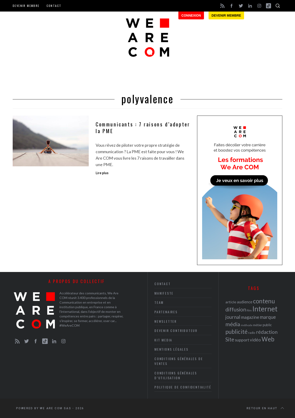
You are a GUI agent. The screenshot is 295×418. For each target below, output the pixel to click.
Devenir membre (26, 6)
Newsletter (165, 321)
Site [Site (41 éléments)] (229, 339)
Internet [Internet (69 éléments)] (264, 309)
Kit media (163, 339)
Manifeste (164, 293)
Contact (54, 6)
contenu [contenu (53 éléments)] (264, 301)
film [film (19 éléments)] (249, 310)
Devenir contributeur (176, 330)
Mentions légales (171, 349)
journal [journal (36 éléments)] (232, 317)
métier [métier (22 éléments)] (257, 325)
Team (159, 302)
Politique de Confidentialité (182, 387)
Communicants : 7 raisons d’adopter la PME (143, 127)
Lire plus (102, 173)
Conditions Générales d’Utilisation (175, 375)
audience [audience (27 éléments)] (244, 301)
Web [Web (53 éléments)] (268, 339)
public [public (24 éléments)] (267, 325)
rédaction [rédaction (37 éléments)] (266, 332)
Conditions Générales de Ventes (178, 361)
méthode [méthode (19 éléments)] (246, 325)
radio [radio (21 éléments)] (251, 332)
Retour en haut (266, 408)
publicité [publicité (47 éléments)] (236, 331)
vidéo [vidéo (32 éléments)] (255, 339)
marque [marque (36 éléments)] (268, 317)
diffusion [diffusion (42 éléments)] (235, 309)
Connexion (191, 15)
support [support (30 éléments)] (242, 339)
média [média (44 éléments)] (232, 324)
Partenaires (166, 311)
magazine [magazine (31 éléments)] (250, 317)
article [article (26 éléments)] (230, 302)
